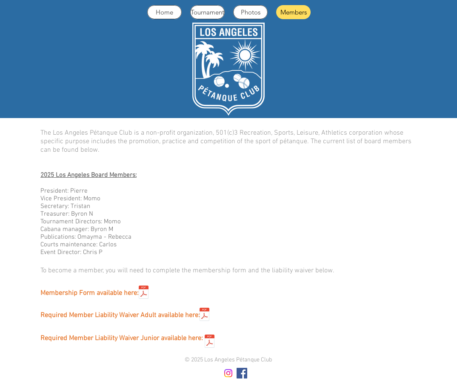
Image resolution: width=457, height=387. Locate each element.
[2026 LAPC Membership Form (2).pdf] (144, 293)
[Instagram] (228, 373)
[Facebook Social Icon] (242, 373)
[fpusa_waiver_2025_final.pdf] (204, 315)
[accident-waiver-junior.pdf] (210, 342)
